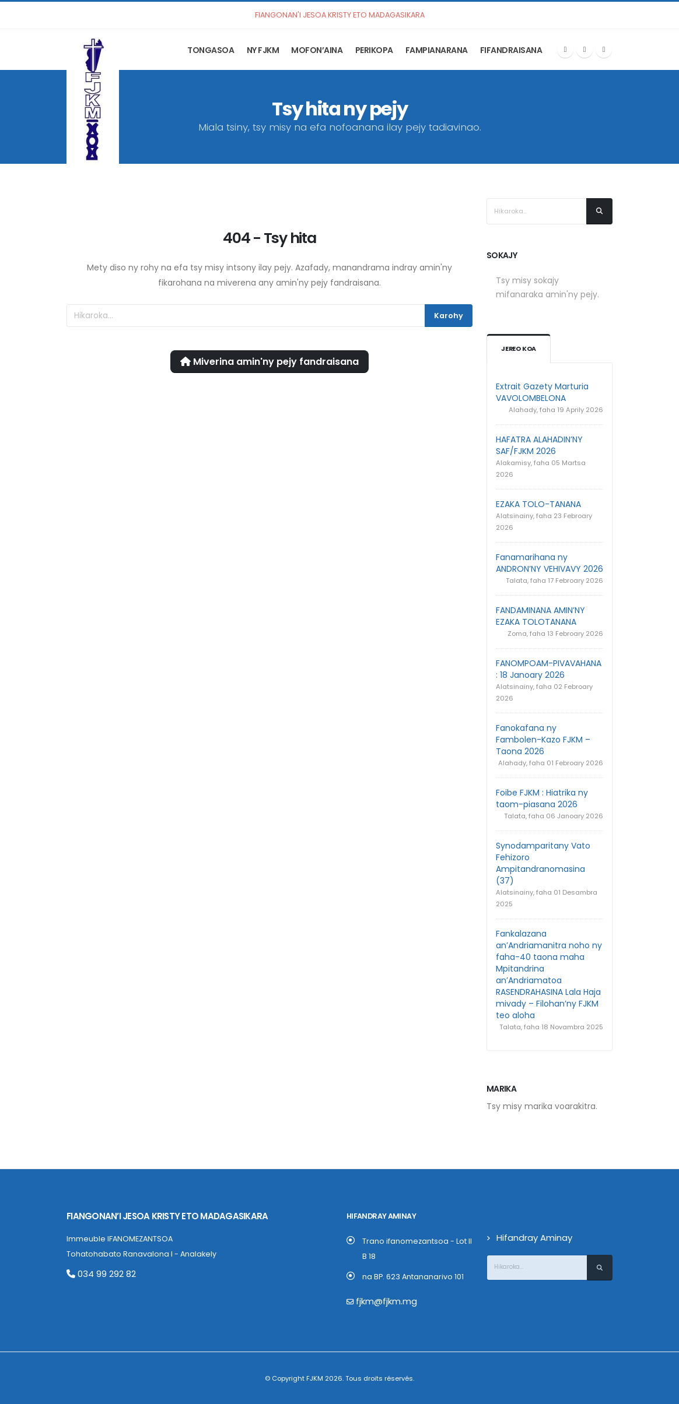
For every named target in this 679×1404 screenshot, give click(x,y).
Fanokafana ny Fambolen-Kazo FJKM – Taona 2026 (543, 739)
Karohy (448, 316)
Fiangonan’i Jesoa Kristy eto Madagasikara (152, 1216)
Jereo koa (519, 349)
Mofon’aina (316, 50)
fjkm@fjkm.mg (382, 1301)
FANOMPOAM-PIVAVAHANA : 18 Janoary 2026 (548, 669)
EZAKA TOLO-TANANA (538, 504)
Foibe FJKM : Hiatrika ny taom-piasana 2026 (542, 798)
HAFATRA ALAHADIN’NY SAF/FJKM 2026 (539, 445)
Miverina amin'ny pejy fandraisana (269, 361)
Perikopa (374, 50)
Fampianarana (436, 50)
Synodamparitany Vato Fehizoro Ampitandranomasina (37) (543, 863)
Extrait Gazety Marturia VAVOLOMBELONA (542, 392)
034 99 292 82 (97, 1273)
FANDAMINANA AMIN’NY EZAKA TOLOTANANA (540, 616)
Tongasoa (210, 50)
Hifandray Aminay (529, 1238)
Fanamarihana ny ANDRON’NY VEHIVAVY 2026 (549, 563)
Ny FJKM (263, 50)
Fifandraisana (511, 50)
